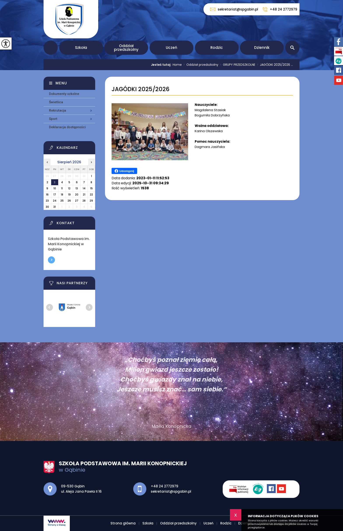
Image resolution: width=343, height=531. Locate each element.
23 (47, 200)
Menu (61, 83)
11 (62, 188)
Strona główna (51, 48)
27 (76, 200)
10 (54, 188)
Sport (53, 119)
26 (69, 200)
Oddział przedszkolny (126, 47)
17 (54, 194)
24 (54, 200)
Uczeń (171, 47)
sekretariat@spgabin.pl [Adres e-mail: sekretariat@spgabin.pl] (171, 491)
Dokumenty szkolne (64, 94)
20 (76, 194)
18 (62, 194)
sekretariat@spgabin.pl (234, 9)
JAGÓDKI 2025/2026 (141, 89)
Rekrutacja (57, 110)
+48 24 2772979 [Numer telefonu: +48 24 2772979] (164, 486)
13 (76, 188)
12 (69, 188)
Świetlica (56, 102)
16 (47, 194)
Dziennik (262, 47)
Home (177, 64)
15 (91, 188)
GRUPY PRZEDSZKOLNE (236, 64)
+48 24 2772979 (279, 9)
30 (47, 207)
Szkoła (81, 47)
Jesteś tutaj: (162, 64)
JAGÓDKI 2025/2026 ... (274, 64)
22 (91, 194)
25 (62, 200)
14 (84, 188)
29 (91, 200)
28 (84, 200)
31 (54, 207)
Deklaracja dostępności (67, 127)
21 (84, 194)
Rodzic (216, 47)
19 (69, 194)
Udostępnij (124, 171)
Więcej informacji (51, 259)
